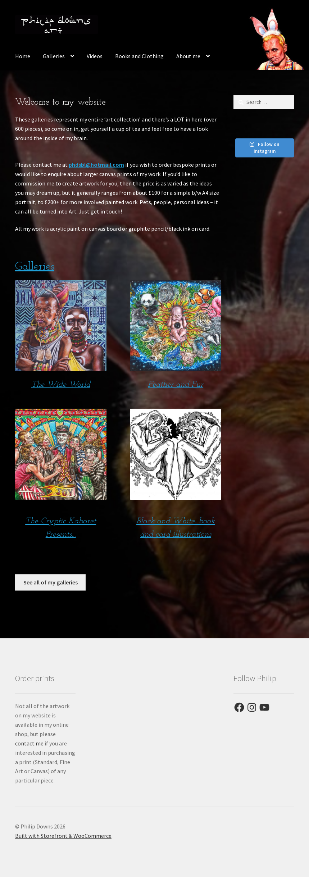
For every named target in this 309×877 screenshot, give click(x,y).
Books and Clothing (139, 56)
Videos (95, 56)
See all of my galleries (50, 582)
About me (188, 56)
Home (22, 56)
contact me (29, 743)
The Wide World (60, 385)
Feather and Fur (175, 385)
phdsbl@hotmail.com (96, 164)
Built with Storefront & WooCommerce (63, 835)
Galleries (54, 56)
